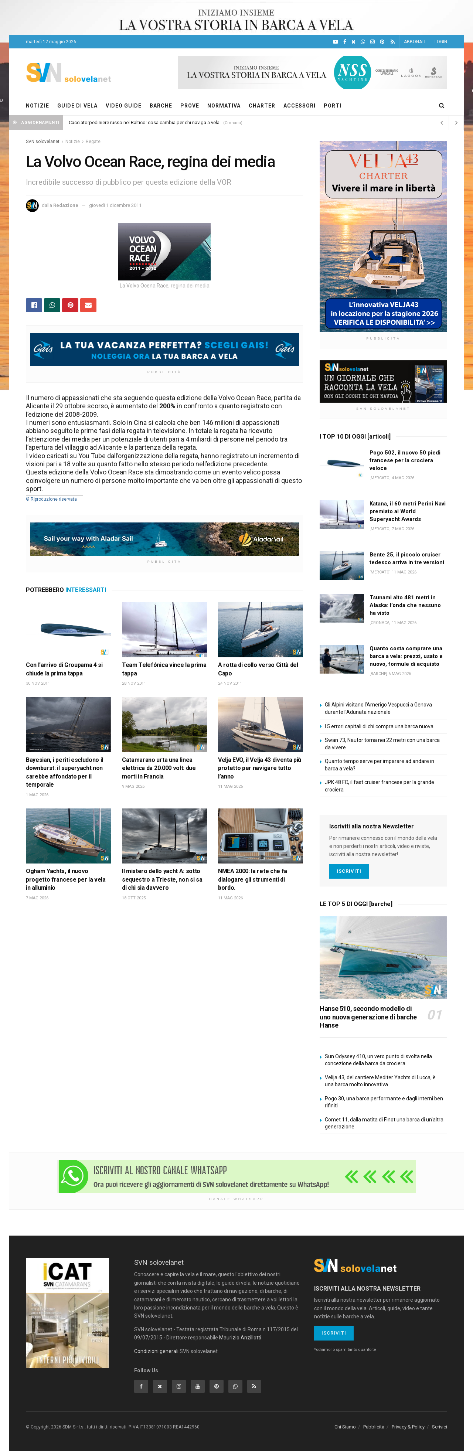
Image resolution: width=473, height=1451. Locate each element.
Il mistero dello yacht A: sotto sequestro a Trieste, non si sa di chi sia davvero (162, 879)
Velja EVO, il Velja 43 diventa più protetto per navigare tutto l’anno (259, 768)
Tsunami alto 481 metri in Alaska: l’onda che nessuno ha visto (405, 605)
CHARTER (262, 106)
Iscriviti (349, 871)
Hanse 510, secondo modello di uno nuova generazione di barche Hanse (368, 1017)
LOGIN (441, 41)
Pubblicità (373, 1427)
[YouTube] (335, 42)
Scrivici (439, 1427)
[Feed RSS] (393, 42)
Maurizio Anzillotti (240, 1338)
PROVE (189, 106)
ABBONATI (414, 41)
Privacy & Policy (408, 1427)
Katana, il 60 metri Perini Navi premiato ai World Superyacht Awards (408, 511)
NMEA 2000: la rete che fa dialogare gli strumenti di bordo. (252, 879)
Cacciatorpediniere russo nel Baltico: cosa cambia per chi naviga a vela (144, 122)
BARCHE (161, 106)
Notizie (72, 141)
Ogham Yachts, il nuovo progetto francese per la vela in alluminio (66, 879)
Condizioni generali (156, 1351)
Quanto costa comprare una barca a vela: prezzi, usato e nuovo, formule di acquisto (406, 656)
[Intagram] (372, 42)
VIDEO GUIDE (124, 106)
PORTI (332, 106)
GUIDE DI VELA (77, 106)
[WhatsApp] (363, 42)
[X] (353, 42)
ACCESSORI (299, 106)
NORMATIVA (224, 106)
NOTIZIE (37, 106)
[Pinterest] (382, 42)
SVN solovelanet (42, 141)
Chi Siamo (345, 1427)
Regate (93, 141)
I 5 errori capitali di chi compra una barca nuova (379, 726)
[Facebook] (344, 42)
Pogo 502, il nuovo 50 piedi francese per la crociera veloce (405, 460)
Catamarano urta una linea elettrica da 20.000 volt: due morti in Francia (159, 768)
